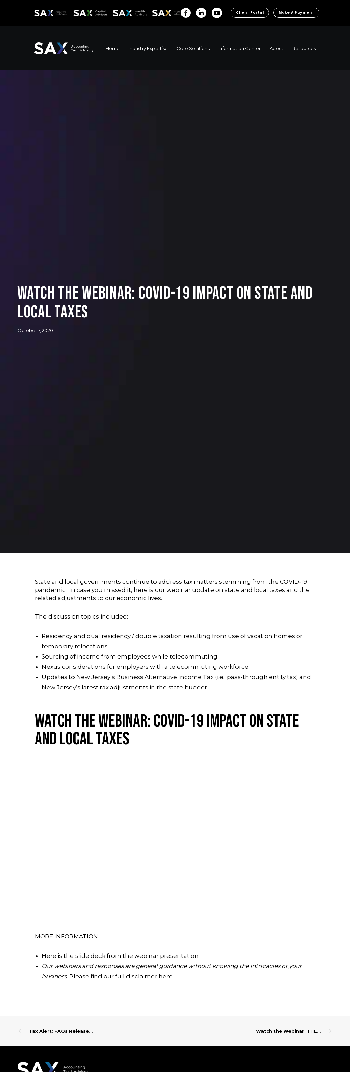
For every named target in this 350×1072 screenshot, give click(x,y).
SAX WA (121, 12)
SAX (38, 12)
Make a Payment (295, 29)
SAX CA (80, 12)
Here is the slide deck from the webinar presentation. (121, 972)
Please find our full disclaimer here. (121, 993)
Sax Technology (164, 13)
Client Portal (246, 29)
